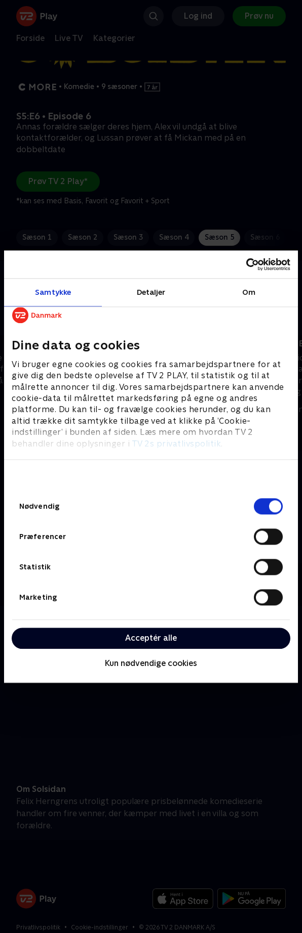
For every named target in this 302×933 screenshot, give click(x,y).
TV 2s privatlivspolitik (176, 444)
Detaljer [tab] (151, 292)
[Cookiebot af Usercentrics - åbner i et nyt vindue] (246, 264)
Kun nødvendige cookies (151, 664)
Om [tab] (248, 292)
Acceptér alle (151, 638)
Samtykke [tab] (53, 292)
